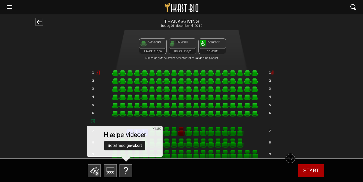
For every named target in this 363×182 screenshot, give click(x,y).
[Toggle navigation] (9, 7)
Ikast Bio (155, 7)
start (311, 171)
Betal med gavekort (125, 145)
